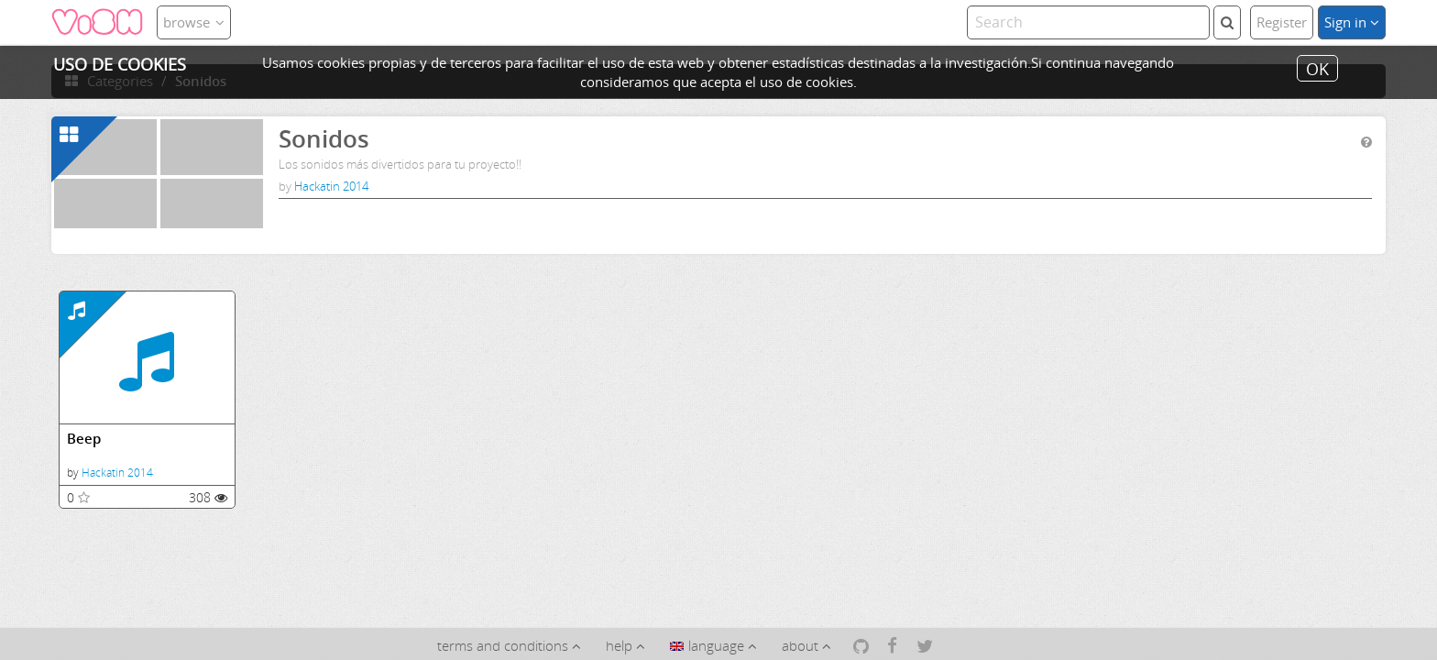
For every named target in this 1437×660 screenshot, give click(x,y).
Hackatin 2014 (331, 186)
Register (1281, 22)
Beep (84, 438)
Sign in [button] (1351, 22)
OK (1317, 68)
